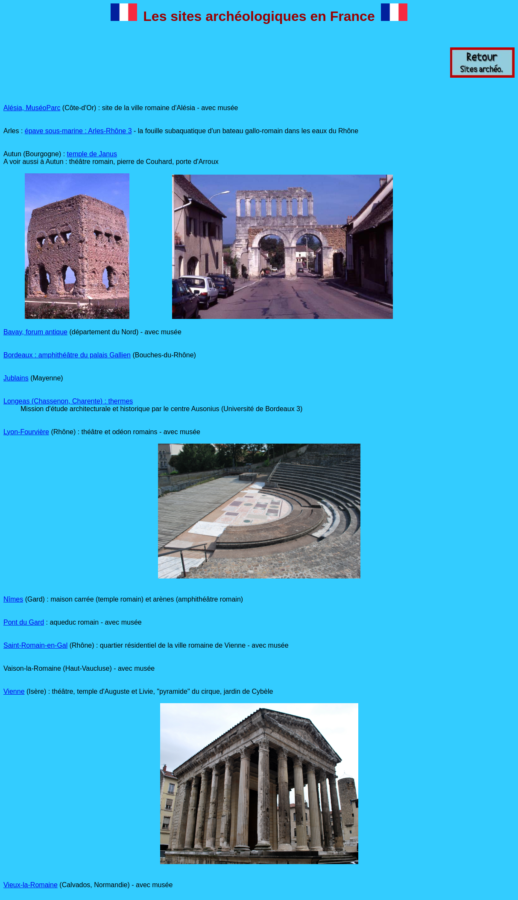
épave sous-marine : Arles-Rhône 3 (78, 130)
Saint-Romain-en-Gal (35, 645)
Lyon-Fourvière (26, 431)
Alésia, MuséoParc (31, 107)
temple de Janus (92, 154)
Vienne (14, 691)
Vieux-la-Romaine (30, 884)
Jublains (16, 378)
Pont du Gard (23, 622)
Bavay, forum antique (35, 332)
